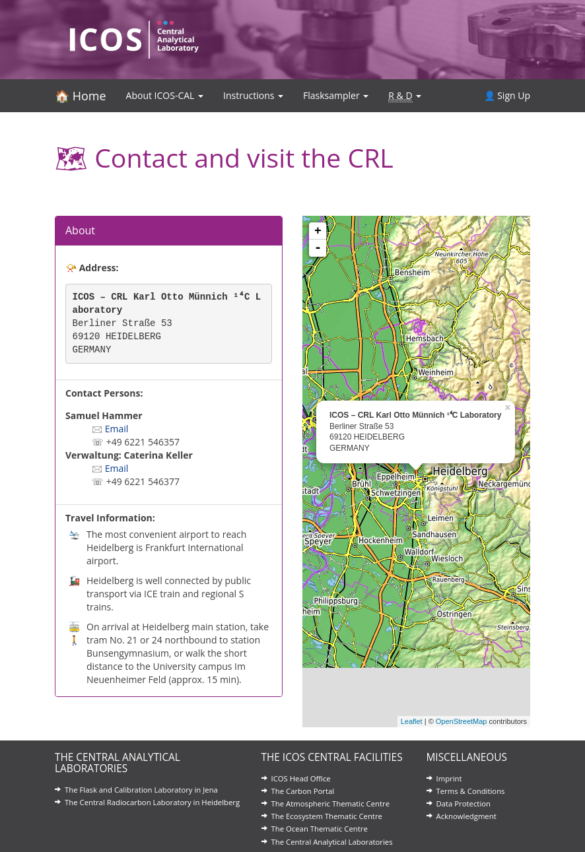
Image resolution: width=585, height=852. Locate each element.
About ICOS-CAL (164, 95)
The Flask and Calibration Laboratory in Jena (141, 790)
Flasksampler (335, 95)
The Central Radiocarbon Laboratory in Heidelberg (152, 802)
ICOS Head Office (301, 778)
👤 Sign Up (507, 95)
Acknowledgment (466, 816)
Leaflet (412, 721)
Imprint (449, 778)
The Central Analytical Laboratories (332, 842)
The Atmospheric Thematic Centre (330, 803)
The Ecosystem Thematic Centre (326, 816)
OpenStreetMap (461, 721)
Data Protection (463, 803)
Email (117, 428)
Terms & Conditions (470, 791)
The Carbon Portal (303, 791)
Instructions (253, 95)
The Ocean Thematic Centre (319, 829)
